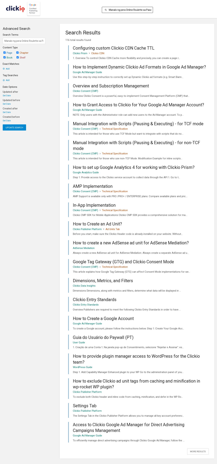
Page (7, 52)
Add (6, 69)
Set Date (7, 95)
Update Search (14, 127)
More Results (198, 451)
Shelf (21, 57)
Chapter (22, 52)
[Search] (106, 10)
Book (7, 57)
